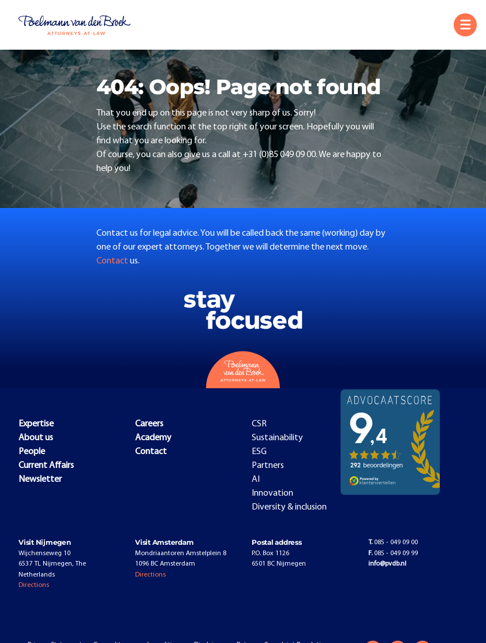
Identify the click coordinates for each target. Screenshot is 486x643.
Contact (113, 261)
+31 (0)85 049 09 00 (279, 154)
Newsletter (40, 479)
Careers (149, 424)
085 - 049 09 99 (393, 553)
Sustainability (277, 438)
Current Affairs (46, 465)
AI (256, 479)
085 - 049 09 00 (393, 542)
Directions (33, 585)
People (31, 451)
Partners (268, 465)
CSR (259, 424)
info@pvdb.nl (387, 563)
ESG (259, 451)
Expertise (36, 424)
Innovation (272, 493)
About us (35, 438)
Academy (153, 438)
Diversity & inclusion (289, 507)
